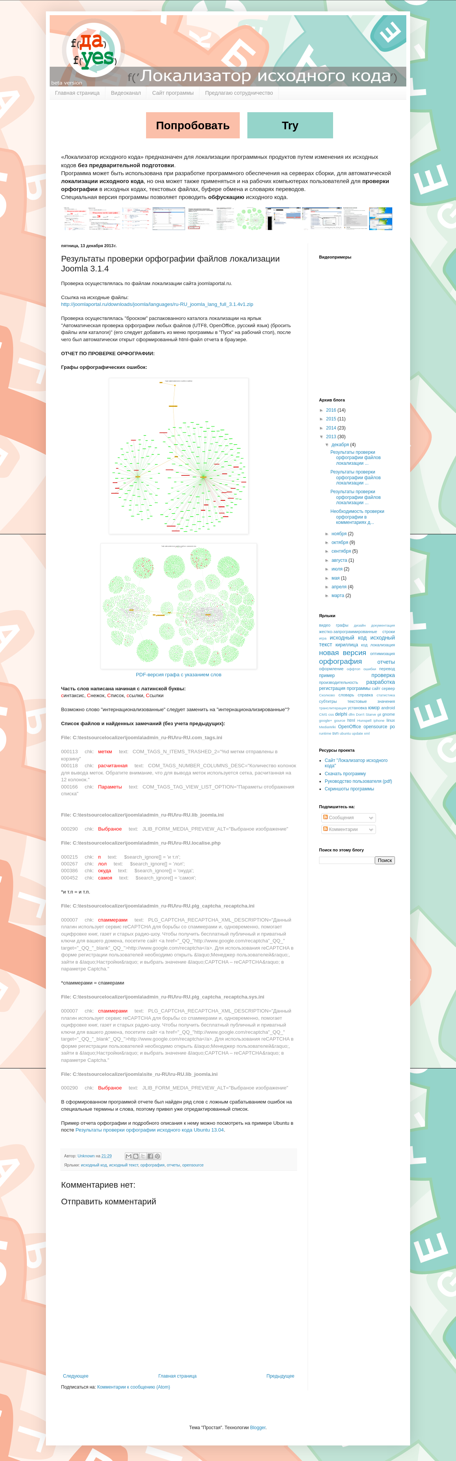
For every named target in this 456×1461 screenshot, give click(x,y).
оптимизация (382, 653)
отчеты (173, 1165)
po (392, 726)
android (388, 707)
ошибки (369, 669)
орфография (152, 1165)
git (379, 714)
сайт (376, 688)
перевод (387, 668)
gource (339, 720)
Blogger (258, 1427)
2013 (332, 436)
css (331, 714)
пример (327, 675)
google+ (325, 720)
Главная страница (77, 93)
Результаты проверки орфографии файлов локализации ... (355, 458)
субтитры (328, 701)
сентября (342, 551)
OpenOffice (349, 726)
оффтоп (353, 669)
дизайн (360, 625)
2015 (332, 419)
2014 (332, 428)
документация (383, 625)
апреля (340, 586)
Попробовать (193, 125)
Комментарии (340, 829)
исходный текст (123, 1165)
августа (340, 560)
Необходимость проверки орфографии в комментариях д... (357, 517)
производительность (338, 682)
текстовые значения (371, 701)
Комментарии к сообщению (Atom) (133, 1387)
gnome (388, 714)
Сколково (327, 695)
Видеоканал (126, 93)
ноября (340, 533)
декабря (341, 444)
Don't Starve (366, 714)
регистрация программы (345, 688)
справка (365, 695)
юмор (374, 707)
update (357, 733)
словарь (346, 695)
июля (338, 569)
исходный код (94, 1165)
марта (339, 595)
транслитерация (332, 708)
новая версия (342, 653)
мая (336, 578)
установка (357, 707)
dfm (352, 714)
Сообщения (338, 817)
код (364, 645)
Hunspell (364, 720)
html (351, 720)
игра (323, 638)
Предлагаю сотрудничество (239, 93)
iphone (379, 720)
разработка (380, 682)
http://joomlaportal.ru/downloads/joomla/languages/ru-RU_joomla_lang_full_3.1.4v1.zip (157, 304)
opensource (192, 1165)
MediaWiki (327, 727)
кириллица (346, 644)
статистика (386, 695)
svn (335, 733)
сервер (388, 688)
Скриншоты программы (349, 789)
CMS (323, 714)
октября (340, 542)
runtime (325, 733)
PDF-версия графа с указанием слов (178, 674)
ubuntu (345, 733)
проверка (383, 675)
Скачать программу (345, 773)
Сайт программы (172, 93)
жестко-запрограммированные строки (357, 631)
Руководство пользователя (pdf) (358, 781)
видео (324, 625)
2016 (332, 410)
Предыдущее (280, 1376)
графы (342, 625)
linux (391, 720)
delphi (341, 714)
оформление (331, 668)
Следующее (75, 1376)
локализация (382, 645)
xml (367, 733)
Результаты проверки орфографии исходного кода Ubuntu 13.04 (149, 1130)
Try (290, 125)
